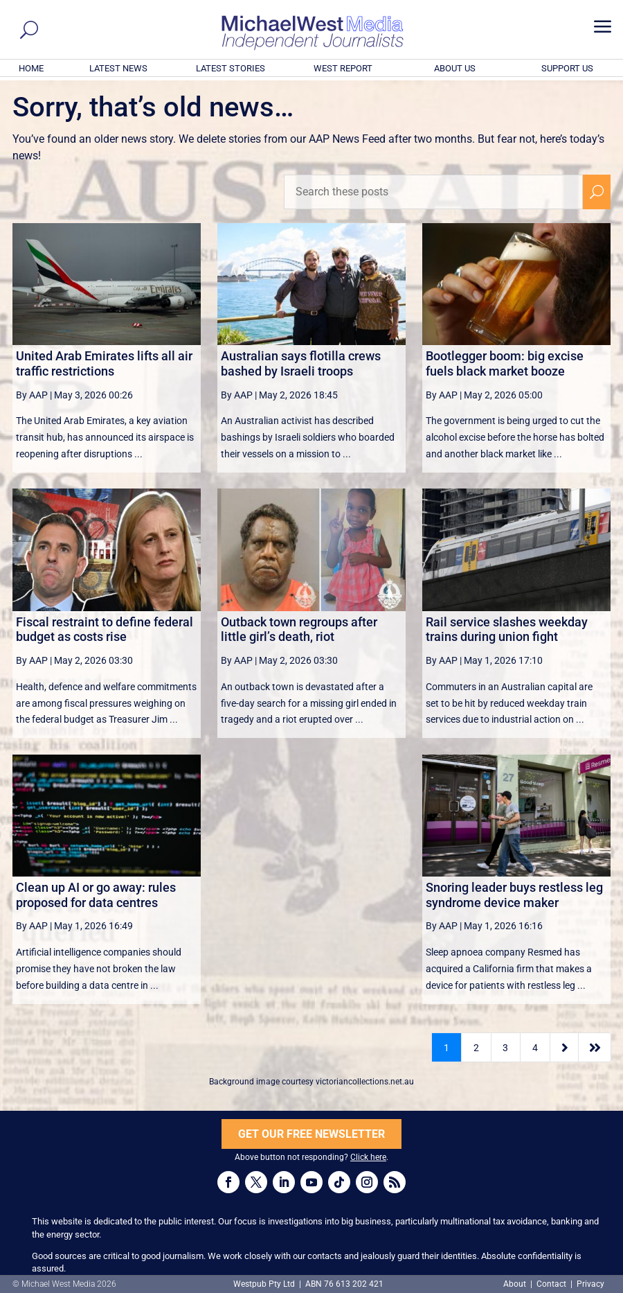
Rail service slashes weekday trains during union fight (507, 629)
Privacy (590, 1284)
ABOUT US (455, 68)
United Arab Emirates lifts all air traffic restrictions (104, 363)
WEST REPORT (343, 68)
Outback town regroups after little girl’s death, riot (299, 629)
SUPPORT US (567, 68)
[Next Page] (564, 1047)
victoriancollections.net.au (365, 1082)
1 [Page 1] (446, 1047)
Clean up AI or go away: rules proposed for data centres (96, 895)
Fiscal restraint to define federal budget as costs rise (104, 629)
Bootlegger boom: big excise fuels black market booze (505, 363)
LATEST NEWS (118, 68)
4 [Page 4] (535, 1047)
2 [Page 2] (476, 1047)
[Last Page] (594, 1047)
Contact (551, 1284)
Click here (368, 1157)
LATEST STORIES (230, 68)
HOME (31, 68)
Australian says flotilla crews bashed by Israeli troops (301, 363)
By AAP (32, 395)
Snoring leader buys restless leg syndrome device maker (514, 895)
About (515, 1284)
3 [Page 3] (505, 1047)
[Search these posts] (433, 192)
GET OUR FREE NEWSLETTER (311, 1134)
